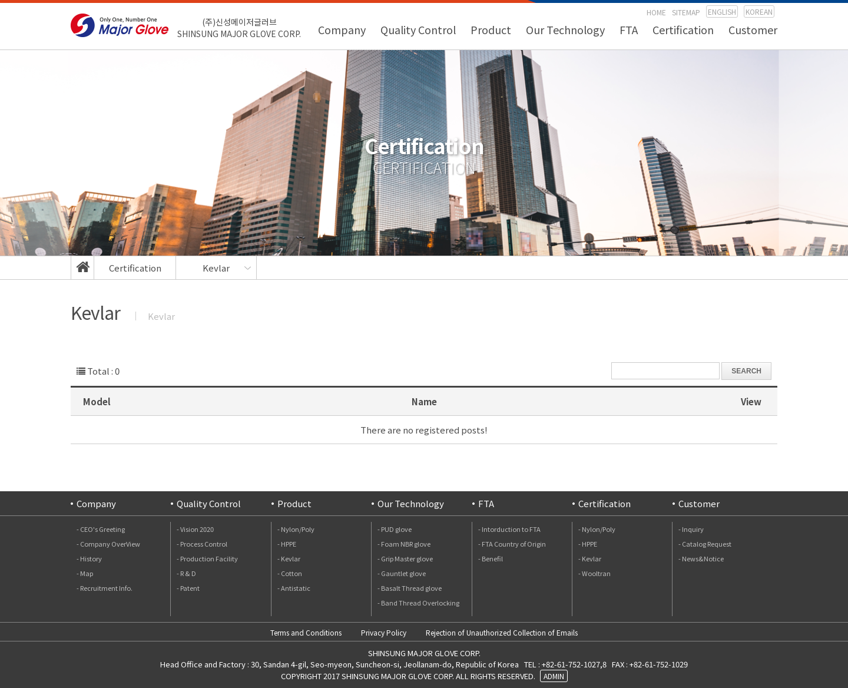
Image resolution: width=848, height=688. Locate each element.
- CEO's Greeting (101, 529)
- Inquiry (691, 529)
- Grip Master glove (405, 558)
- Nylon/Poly (295, 529)
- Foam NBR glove (403, 543)
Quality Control (418, 29)
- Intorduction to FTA (509, 529)
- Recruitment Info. (104, 588)
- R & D (186, 573)
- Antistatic (293, 588)
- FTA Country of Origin (512, 543)
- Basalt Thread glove (409, 588)
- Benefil (490, 558)
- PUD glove (394, 529)
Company (342, 29)
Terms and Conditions (306, 632)
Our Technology (565, 29)
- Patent (188, 588)
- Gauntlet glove (401, 573)
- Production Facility (207, 558)
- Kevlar (288, 558)
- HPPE (286, 543)
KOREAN (759, 11)
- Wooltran (594, 573)
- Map (85, 573)
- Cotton (289, 573)
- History (89, 558)
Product (491, 29)
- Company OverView (108, 543)
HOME (656, 12)
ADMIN (554, 676)
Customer (752, 29)
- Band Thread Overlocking (418, 602)
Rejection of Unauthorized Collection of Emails (502, 632)
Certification (683, 29)
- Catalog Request (704, 543)
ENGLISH (722, 11)
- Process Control (202, 543)
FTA (629, 29)
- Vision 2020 (195, 529)
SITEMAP (686, 12)
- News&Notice (701, 558)
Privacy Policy (383, 632)
